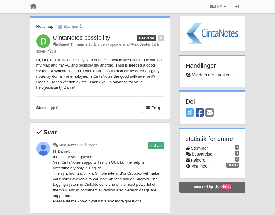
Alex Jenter (141, 44)
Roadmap (44, 26)
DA (218, 6)
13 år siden (88, 145)
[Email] (209, 113)
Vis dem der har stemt (209, 75)
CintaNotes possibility (81, 37)
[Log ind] (236, 6)
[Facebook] (200, 113)
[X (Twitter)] (190, 113)
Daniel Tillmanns (72, 44)
